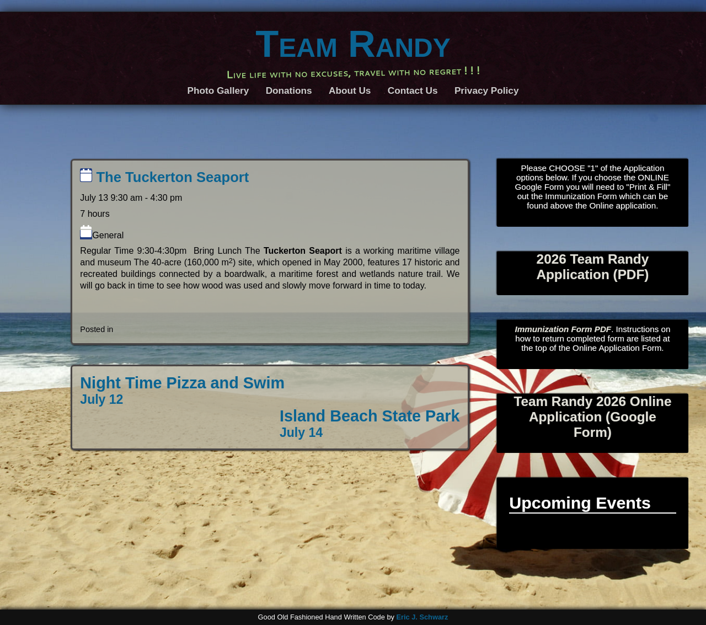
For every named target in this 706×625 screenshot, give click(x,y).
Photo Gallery (218, 90)
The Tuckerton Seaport (164, 177)
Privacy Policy (486, 90)
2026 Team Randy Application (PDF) (592, 267)
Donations (289, 90)
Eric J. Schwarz (422, 617)
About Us (350, 90)
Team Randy (353, 44)
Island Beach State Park (370, 423)
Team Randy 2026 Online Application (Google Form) (592, 417)
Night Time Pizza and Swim (182, 390)
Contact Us (413, 90)
